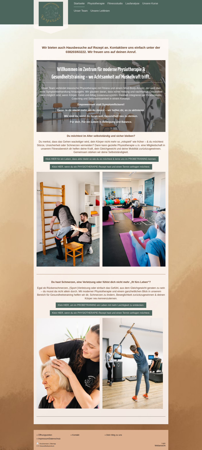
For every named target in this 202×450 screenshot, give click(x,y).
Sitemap (53, 444)
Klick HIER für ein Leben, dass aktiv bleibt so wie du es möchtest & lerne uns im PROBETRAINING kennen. (101, 159)
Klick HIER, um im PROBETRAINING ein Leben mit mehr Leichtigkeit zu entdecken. (101, 305)
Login (163, 443)
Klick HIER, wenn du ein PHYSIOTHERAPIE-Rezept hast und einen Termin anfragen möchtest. (101, 166)
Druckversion (43, 444)
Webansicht (160, 445)
